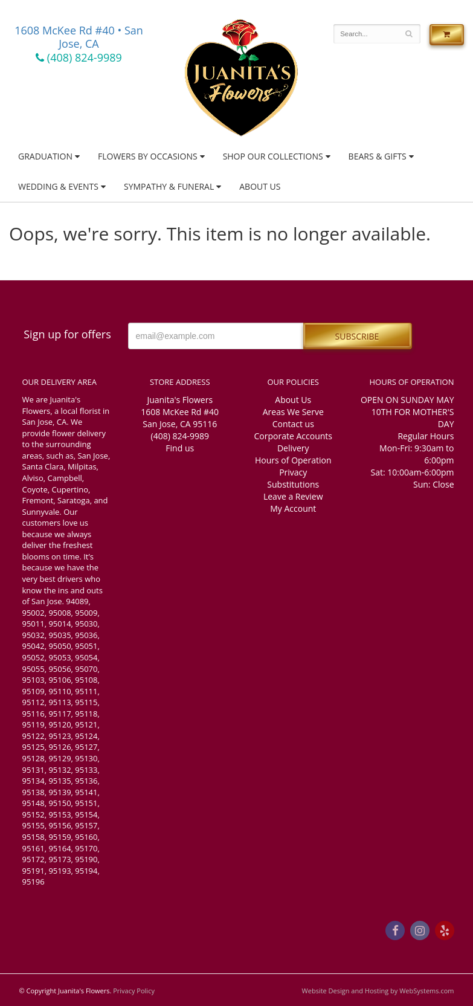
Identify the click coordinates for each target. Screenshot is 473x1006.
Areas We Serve (293, 412)
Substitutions (293, 484)
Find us (180, 448)
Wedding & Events (58, 186)
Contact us (293, 424)
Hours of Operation (293, 460)
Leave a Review (293, 496)
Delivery (293, 448)
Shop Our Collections (273, 156)
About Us (259, 186)
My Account (293, 508)
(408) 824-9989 (79, 57)
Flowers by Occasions (148, 156)
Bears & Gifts (378, 156)
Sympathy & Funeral (169, 186)
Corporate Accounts (293, 436)
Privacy (293, 472)
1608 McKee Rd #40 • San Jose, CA (78, 37)
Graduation (45, 156)
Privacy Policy (134, 990)
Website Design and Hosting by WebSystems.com (378, 990)
